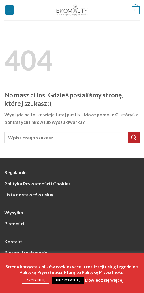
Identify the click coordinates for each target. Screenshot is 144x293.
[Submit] (134, 137)
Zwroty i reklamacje (25, 252)
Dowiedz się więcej (104, 280)
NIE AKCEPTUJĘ (68, 280)
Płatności (14, 223)
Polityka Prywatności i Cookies (37, 183)
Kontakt (13, 241)
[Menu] (9, 10)
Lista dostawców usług (28, 194)
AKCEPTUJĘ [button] (35, 280)
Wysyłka (13, 212)
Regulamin (15, 172)
